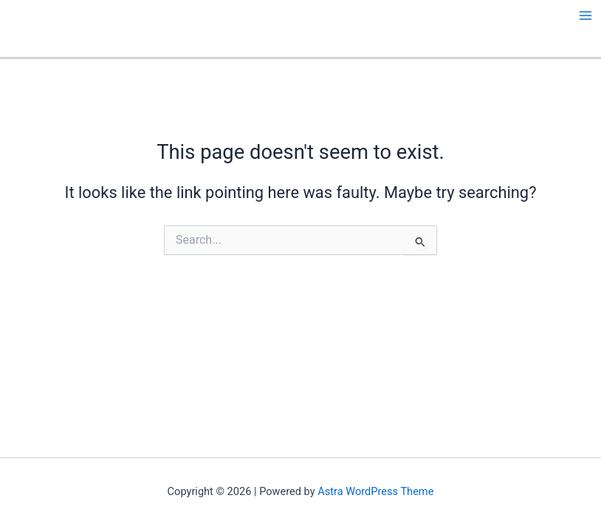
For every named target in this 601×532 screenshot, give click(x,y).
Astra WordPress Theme (375, 491)
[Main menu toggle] (585, 15)
